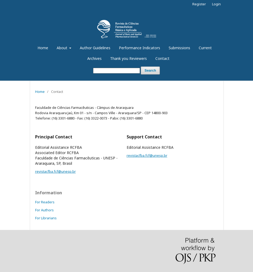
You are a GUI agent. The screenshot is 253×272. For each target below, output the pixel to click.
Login (216, 4)
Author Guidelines (95, 47)
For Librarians (46, 218)
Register (199, 4)
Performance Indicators (139, 47)
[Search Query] (116, 70)
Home (43, 47)
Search (150, 70)
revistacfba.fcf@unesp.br (55, 171)
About (62, 47)
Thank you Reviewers (128, 58)
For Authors (44, 210)
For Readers (45, 202)
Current (205, 47)
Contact (162, 58)
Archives (94, 58)
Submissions (179, 47)
